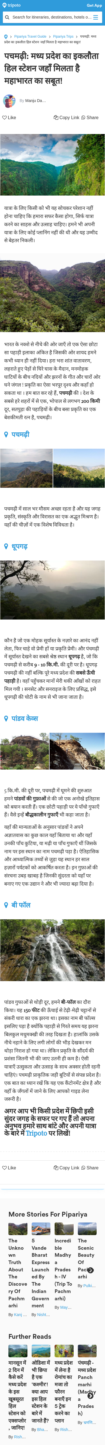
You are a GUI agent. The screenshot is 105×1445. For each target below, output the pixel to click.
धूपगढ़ (15, 546)
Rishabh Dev (25, 1437)
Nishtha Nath (48, 1314)
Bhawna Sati (48, 1429)
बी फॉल (17, 905)
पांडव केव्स (21, 718)
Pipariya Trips (63, 36)
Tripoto (37, 1133)
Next (90, 1270)
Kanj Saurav (24, 1314)
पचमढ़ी (16, 434)
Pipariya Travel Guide (30, 36)
